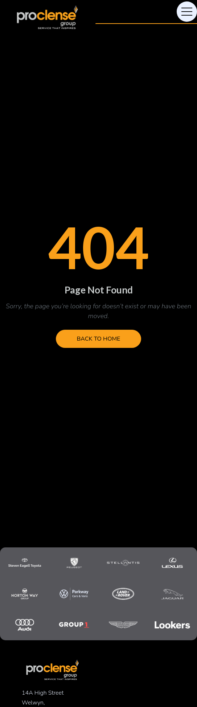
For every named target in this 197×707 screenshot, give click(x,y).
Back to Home (98, 339)
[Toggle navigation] (187, 11)
